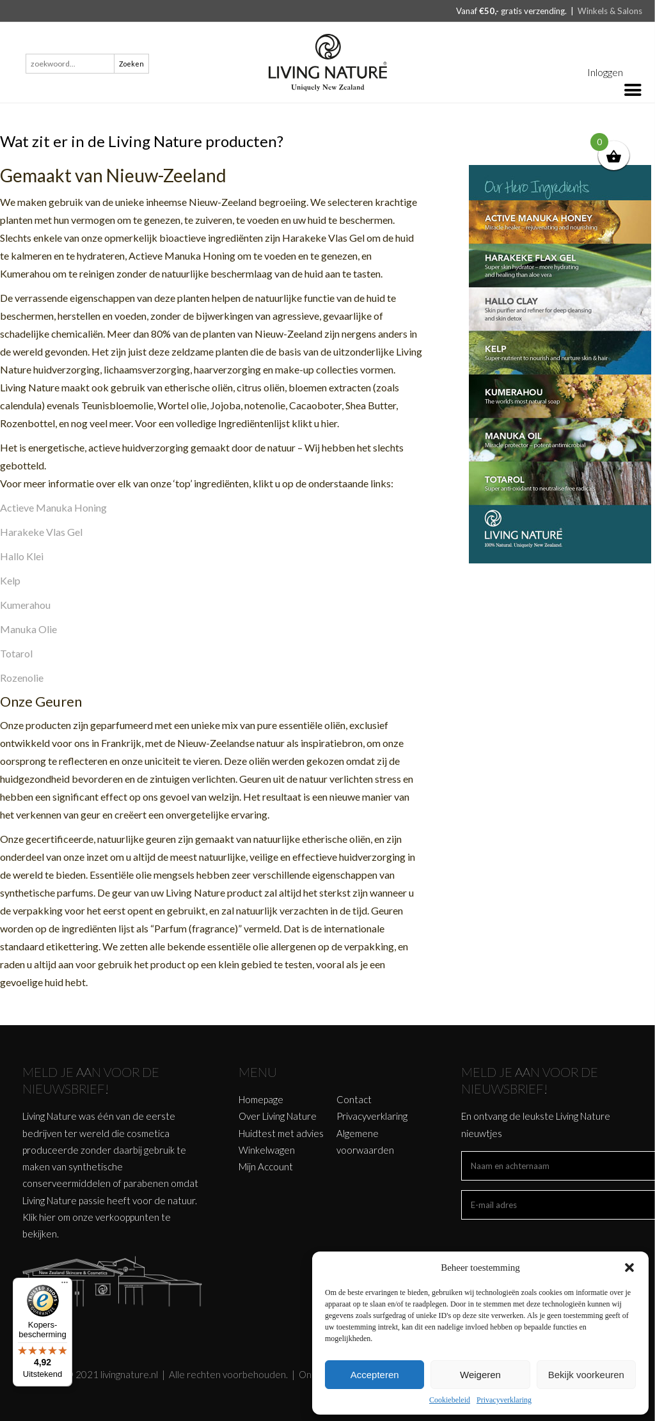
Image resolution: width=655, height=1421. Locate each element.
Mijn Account (266, 1166)
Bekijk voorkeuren (586, 1374)
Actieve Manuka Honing (53, 507)
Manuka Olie (28, 629)
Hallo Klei (21, 556)
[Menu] (64, 1285)
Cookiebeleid (449, 1399)
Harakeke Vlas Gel (41, 532)
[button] (629, 1267)
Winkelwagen (267, 1150)
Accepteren (375, 1374)
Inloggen (605, 72)
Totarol (16, 653)
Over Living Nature (278, 1116)
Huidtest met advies (281, 1133)
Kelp (10, 580)
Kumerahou (25, 605)
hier (47, 1217)
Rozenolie (21, 677)
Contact (354, 1099)
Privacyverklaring (504, 1399)
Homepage (261, 1099)
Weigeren (480, 1374)
